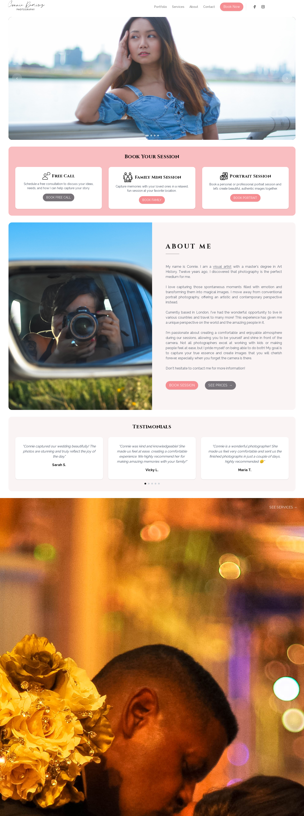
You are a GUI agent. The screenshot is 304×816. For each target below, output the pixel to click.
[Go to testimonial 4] (155, 483)
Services (178, 6)
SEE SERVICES (283, 507)
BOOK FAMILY (151, 200)
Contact (209, 6)
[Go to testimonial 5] (159, 483)
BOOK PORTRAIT (245, 198)
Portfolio (160, 6)
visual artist (222, 267)
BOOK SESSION (182, 385)
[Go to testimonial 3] (152, 483)
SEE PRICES (220, 385)
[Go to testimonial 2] (149, 483)
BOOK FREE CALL (58, 197)
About (193, 6)
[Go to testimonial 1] (145, 483)
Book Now (231, 7)
